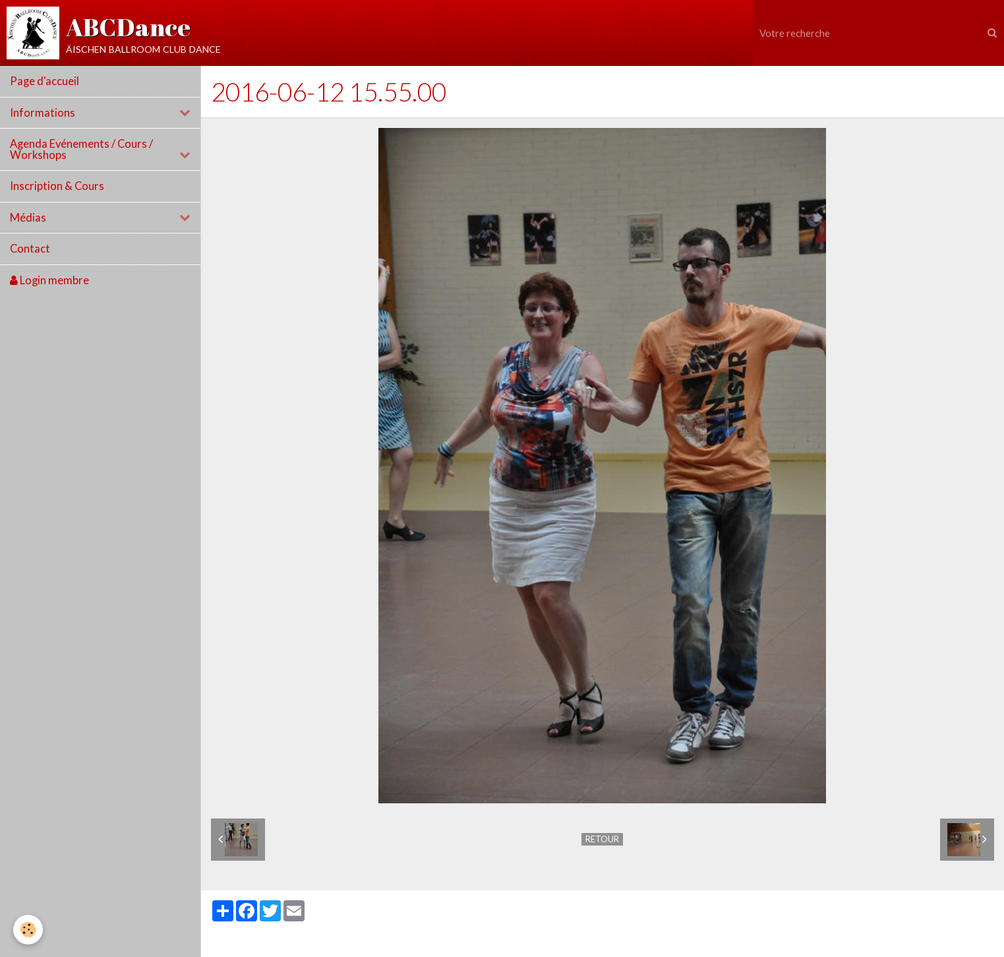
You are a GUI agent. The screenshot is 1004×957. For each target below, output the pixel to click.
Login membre (49, 280)
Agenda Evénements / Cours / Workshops (81, 149)
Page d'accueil (44, 81)
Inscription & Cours (57, 186)
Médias (28, 217)
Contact (30, 248)
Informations (42, 112)
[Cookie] (28, 929)
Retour (602, 839)
